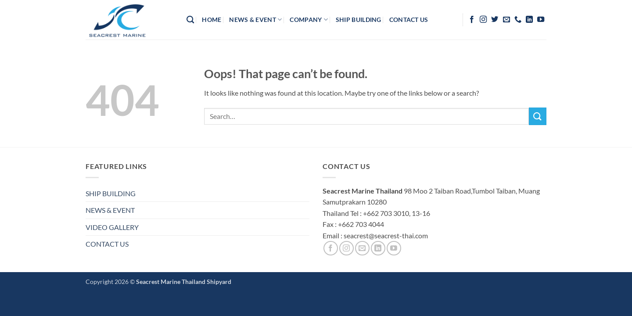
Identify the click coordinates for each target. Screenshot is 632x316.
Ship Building (358, 19)
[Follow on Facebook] (471, 20)
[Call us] (517, 20)
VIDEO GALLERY (112, 227)
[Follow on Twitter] (494, 20)
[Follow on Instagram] (483, 20)
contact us (408, 19)
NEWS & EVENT (110, 210)
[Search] (190, 20)
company (309, 19)
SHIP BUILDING (111, 193)
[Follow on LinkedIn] (529, 20)
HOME (211, 19)
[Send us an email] (506, 20)
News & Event (255, 19)
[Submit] (537, 116)
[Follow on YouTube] (540, 20)
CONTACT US (107, 244)
